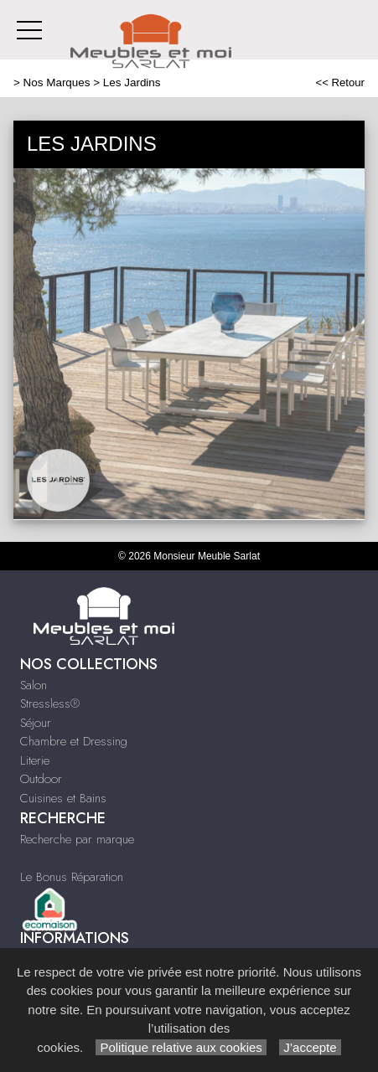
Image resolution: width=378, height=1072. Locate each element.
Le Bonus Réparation (71, 877)
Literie (34, 760)
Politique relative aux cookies (181, 1047)
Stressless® (50, 703)
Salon (33, 685)
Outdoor (41, 779)
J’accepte (310, 1047)
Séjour (35, 723)
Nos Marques (57, 82)
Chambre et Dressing (73, 741)
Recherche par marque (77, 839)
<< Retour (340, 82)
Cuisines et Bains (63, 798)
